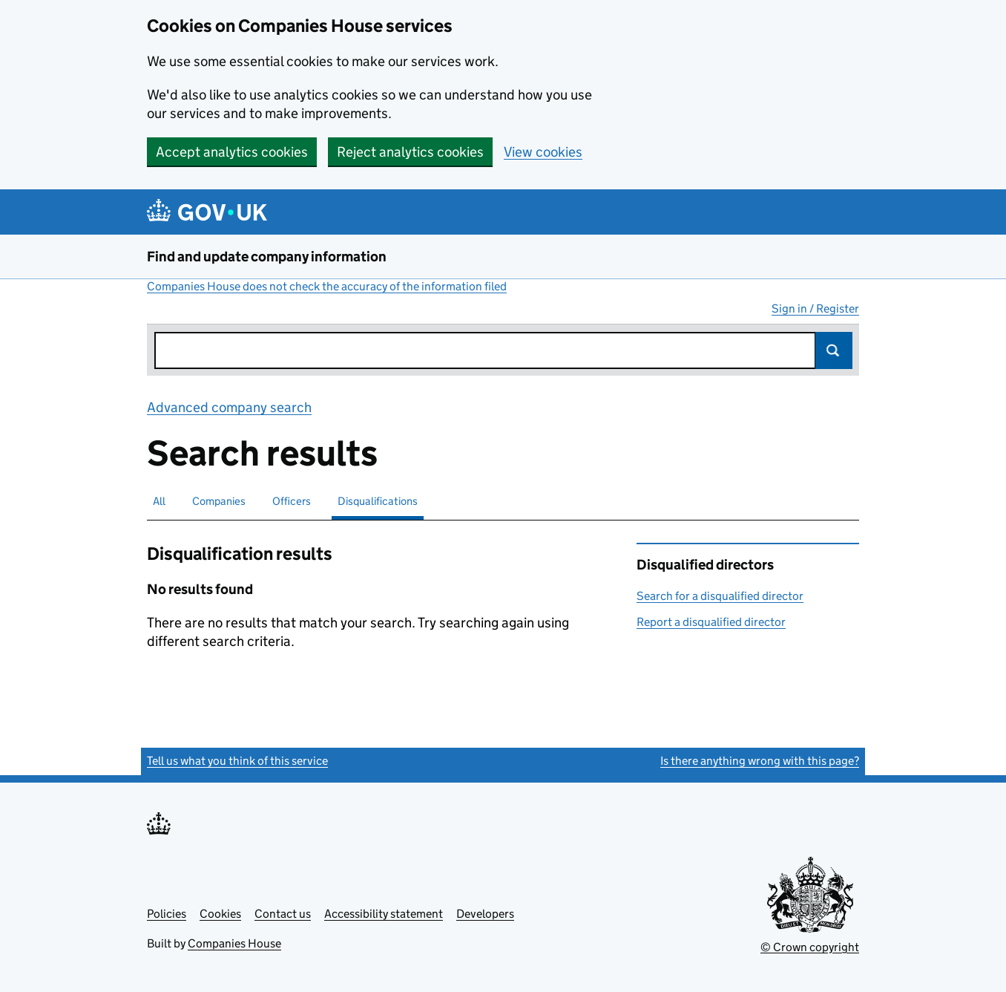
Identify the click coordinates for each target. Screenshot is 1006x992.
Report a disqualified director (711, 622)
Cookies (220, 914)
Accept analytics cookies (232, 151)
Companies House (234, 943)
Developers (485, 914)
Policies (166, 914)
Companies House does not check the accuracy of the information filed (327, 286)
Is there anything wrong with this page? (759, 761)
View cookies (543, 152)
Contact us (282, 914)
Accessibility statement (383, 914)
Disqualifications (378, 501)
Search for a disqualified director (720, 596)
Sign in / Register (815, 308)
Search (833, 350)
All (159, 501)
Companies (219, 501)
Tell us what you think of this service (237, 761)
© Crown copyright (809, 947)
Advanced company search (229, 407)
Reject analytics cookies (410, 151)
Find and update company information (267, 256)
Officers (291, 501)
